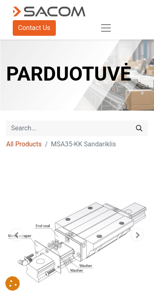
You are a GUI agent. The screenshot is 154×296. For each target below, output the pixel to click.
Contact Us (34, 28)
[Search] (139, 128)
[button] (17, 234)
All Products (23, 144)
